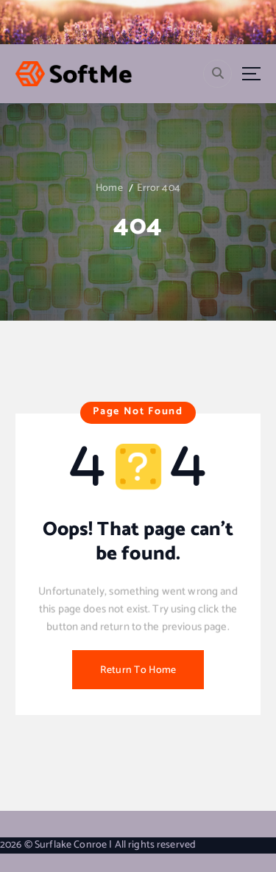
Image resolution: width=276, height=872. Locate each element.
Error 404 (158, 188)
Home (109, 188)
